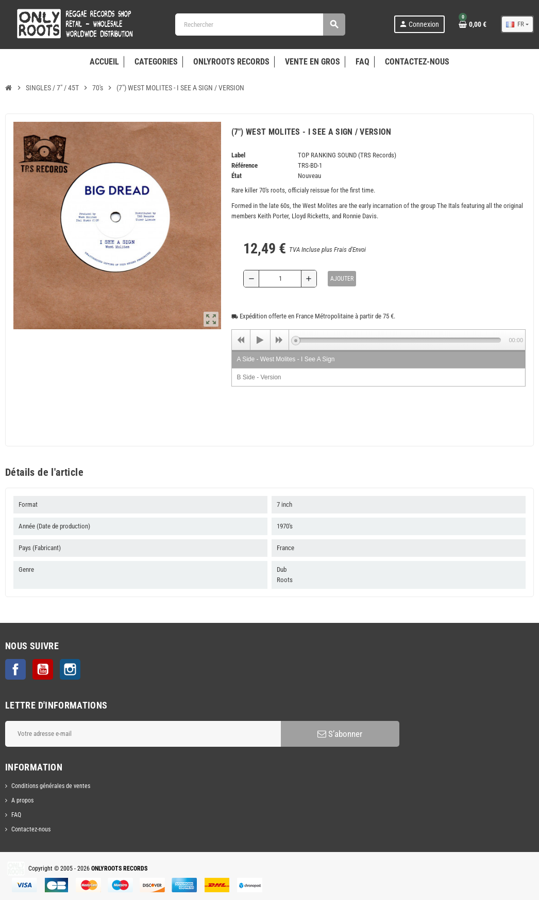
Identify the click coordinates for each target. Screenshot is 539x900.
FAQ (16, 814)
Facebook (15, 669)
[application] (378, 339)
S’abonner (339, 734)
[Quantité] (280, 278)
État (236, 176)
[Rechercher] (260, 24)
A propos (22, 800)
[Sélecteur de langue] (517, 24)
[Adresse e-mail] (143, 734)
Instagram (70, 669)
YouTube (42, 669)
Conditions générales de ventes (50, 786)
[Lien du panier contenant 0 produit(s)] (472, 24)
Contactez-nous (30, 829)
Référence (244, 165)
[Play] (260, 340)
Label (238, 155)
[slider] (398, 340)
